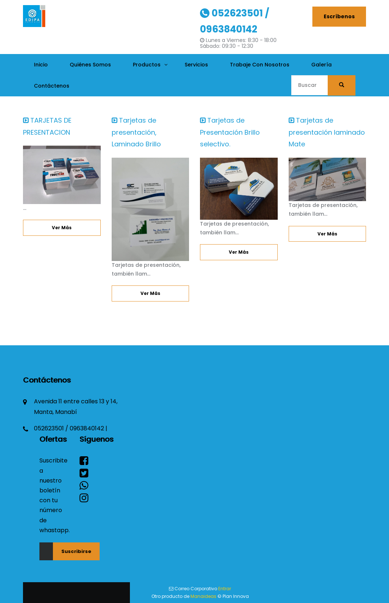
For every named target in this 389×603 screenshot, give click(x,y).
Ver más (62, 227)
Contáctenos (51, 85)
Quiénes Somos (90, 64)
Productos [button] (147, 64)
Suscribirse (76, 551)
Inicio (41, 64)
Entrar (224, 588)
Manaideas (203, 596)
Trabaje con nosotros (259, 64)
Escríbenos (339, 16)
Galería (321, 64)
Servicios (196, 64)
